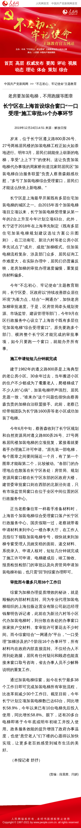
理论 (30, 69)
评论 (61, 63)
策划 (52, 69)
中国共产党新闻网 (16, 84)
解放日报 (60, 127)
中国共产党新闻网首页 (64, 3)
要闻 (50, 63)
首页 (8, 63)
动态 (19, 69)
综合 (63, 69)
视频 (72, 63)
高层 (19, 63)
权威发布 (35, 63)
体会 (41, 69)
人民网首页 (42, 3)
